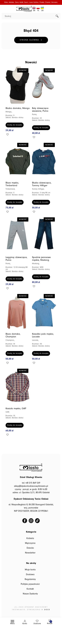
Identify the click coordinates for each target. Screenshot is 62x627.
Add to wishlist (7, 134)
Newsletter (30, 552)
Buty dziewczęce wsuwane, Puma (40, 109)
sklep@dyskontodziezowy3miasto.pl (31, 486)
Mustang (35, 263)
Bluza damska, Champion (13, 335)
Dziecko (30, 548)
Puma (34, 114)
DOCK (47, 610)
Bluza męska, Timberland (12, 184)
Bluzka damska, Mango (18, 108)
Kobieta (30, 538)
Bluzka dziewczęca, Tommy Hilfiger (41, 184)
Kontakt (30, 589)
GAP (7, 412)
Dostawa (30, 574)
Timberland (10, 189)
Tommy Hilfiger (38, 189)
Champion (10, 340)
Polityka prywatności (30, 584)
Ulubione (37, 624)
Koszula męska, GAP (16, 408)
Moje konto (30, 569)
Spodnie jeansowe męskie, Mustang (41, 258)
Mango (8, 112)
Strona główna (29, 40)
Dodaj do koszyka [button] (14, 125)
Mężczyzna (30, 543)
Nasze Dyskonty (30, 593)
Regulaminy (30, 579)
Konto (24, 624)
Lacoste (35, 340)
